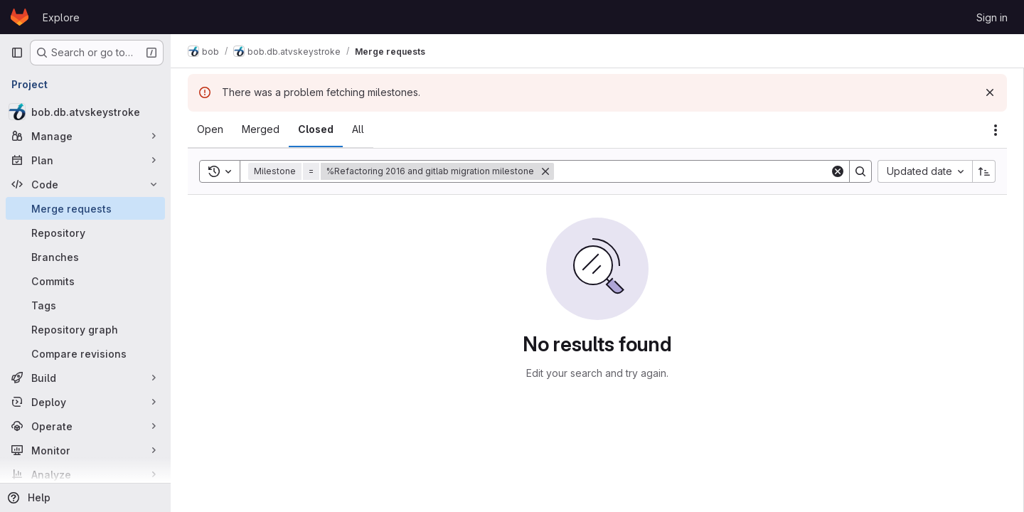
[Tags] (85, 305)
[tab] (210, 129)
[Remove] (545, 171)
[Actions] (995, 130)
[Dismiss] (989, 92)
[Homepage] (19, 17)
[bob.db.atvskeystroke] (85, 111)
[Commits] (85, 281)
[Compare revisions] (85, 353)
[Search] (692, 171)
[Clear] (837, 171)
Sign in (992, 17)
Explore (61, 17)
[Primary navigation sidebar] (17, 52)
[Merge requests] (85, 208)
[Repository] (85, 232)
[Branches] (85, 256)
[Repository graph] (85, 329)
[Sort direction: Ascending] (984, 171)
